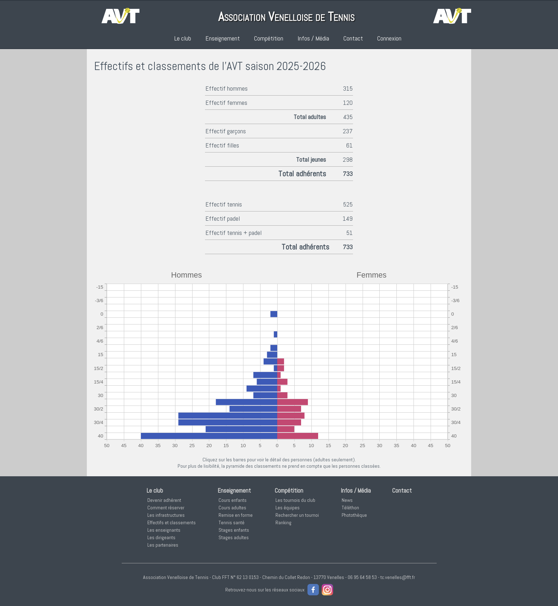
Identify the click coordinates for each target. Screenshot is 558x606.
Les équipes (287, 507)
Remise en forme (236, 515)
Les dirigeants (161, 537)
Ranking (283, 522)
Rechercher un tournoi (297, 515)
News (347, 500)
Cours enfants (233, 500)
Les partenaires (162, 545)
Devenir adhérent (164, 500)
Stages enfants (234, 530)
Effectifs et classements (171, 522)
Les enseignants (163, 530)
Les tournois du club (295, 500)
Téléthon (350, 507)
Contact (353, 38)
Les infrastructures (166, 515)
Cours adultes (232, 507)
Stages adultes (234, 537)
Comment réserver (165, 507)
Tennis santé (231, 522)
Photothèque (354, 515)
